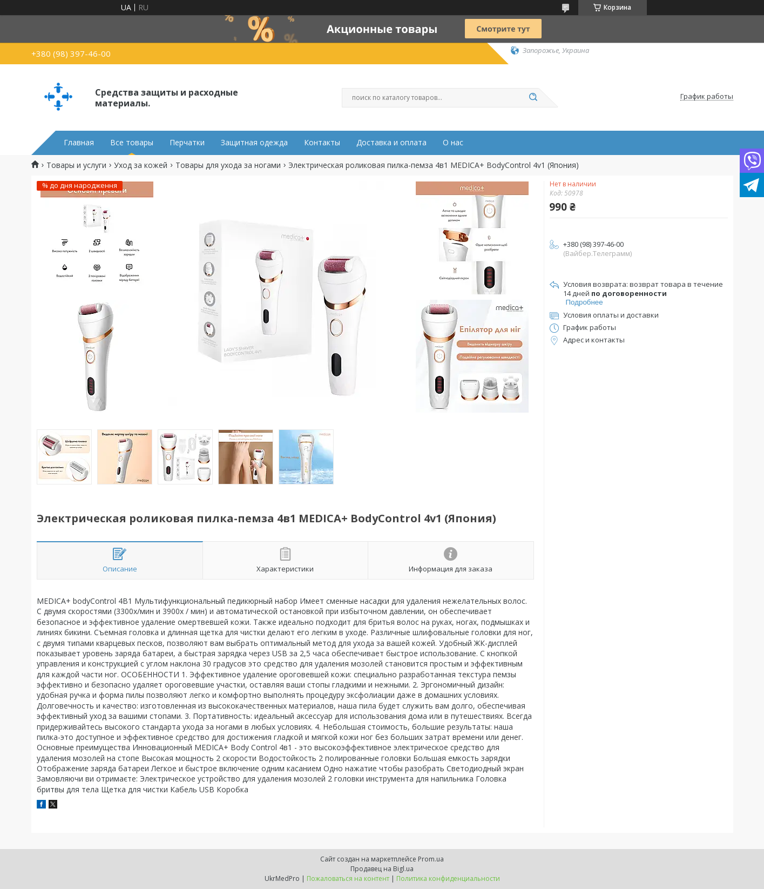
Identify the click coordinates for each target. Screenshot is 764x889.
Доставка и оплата (391, 142)
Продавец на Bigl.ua (382, 868)
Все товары (131, 142)
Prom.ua (431, 859)
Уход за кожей (140, 165)
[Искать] (533, 97)
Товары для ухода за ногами (228, 165)
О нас (453, 142)
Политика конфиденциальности (448, 878)
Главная (79, 142)
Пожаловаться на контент (348, 878)
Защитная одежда (254, 142)
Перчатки (187, 142)
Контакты (322, 142)
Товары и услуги (76, 165)
